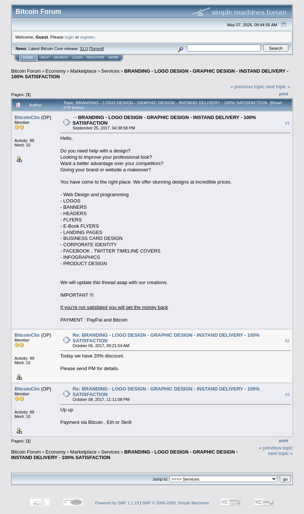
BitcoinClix (27, 117)
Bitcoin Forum (26, 71)
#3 (287, 394)
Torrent (96, 48)
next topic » (278, 86)
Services (110, 71)
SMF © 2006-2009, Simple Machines (175, 503)
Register (95, 57)
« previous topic (247, 86)
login (69, 36)
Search (61, 57)
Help (44, 57)
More (113, 57)
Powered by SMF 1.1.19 (117, 503)
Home (28, 57)
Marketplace (83, 71)
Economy (56, 71)
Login (77, 57)
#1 (287, 123)
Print (283, 94)
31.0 (84, 48)
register (87, 36)
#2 (287, 341)
